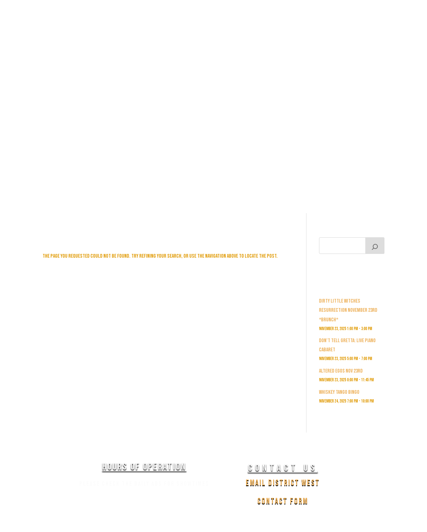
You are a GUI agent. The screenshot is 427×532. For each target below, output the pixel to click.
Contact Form (282, 501)
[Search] (374, 245)
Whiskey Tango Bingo (339, 392)
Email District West (283, 483)
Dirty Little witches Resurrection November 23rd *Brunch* (348, 310)
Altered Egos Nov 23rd (341, 371)
